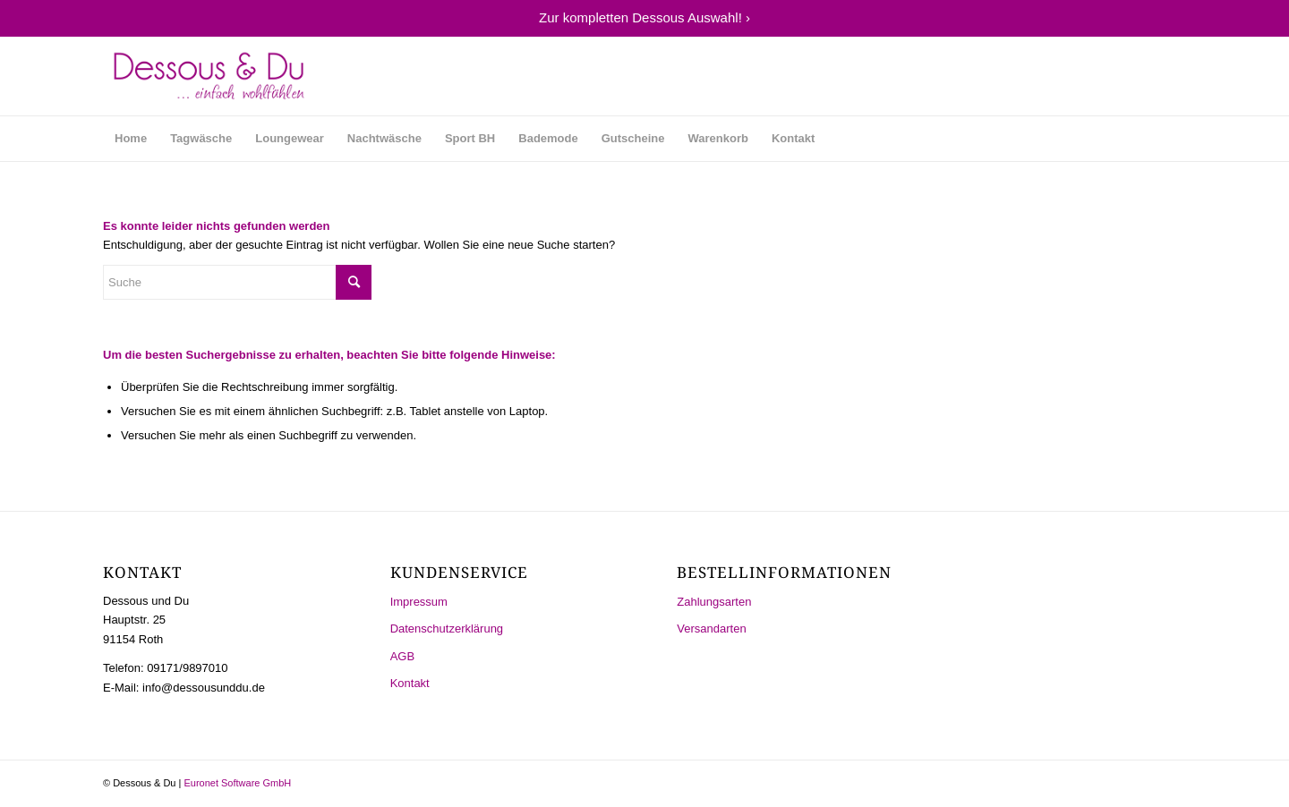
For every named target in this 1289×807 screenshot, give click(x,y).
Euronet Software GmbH (237, 782)
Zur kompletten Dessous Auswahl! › (644, 17)
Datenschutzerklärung (446, 628)
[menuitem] (130, 138)
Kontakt (410, 683)
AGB (402, 656)
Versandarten (711, 628)
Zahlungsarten (714, 601)
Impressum (419, 601)
